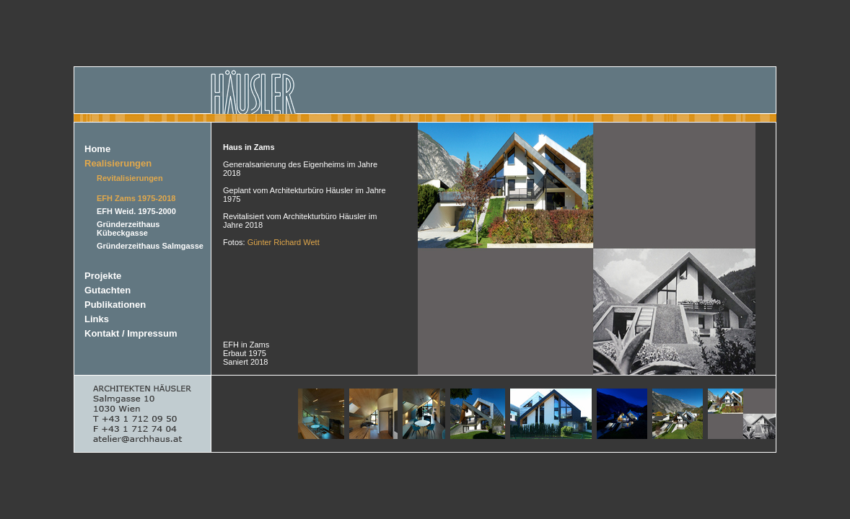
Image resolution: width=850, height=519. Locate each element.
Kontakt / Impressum (131, 333)
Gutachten (107, 290)
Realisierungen (118, 163)
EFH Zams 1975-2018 (136, 198)
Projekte (102, 275)
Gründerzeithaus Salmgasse (150, 245)
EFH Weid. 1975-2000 (136, 211)
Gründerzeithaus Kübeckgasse (128, 228)
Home (97, 148)
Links (96, 319)
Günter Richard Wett (283, 242)
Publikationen (115, 304)
